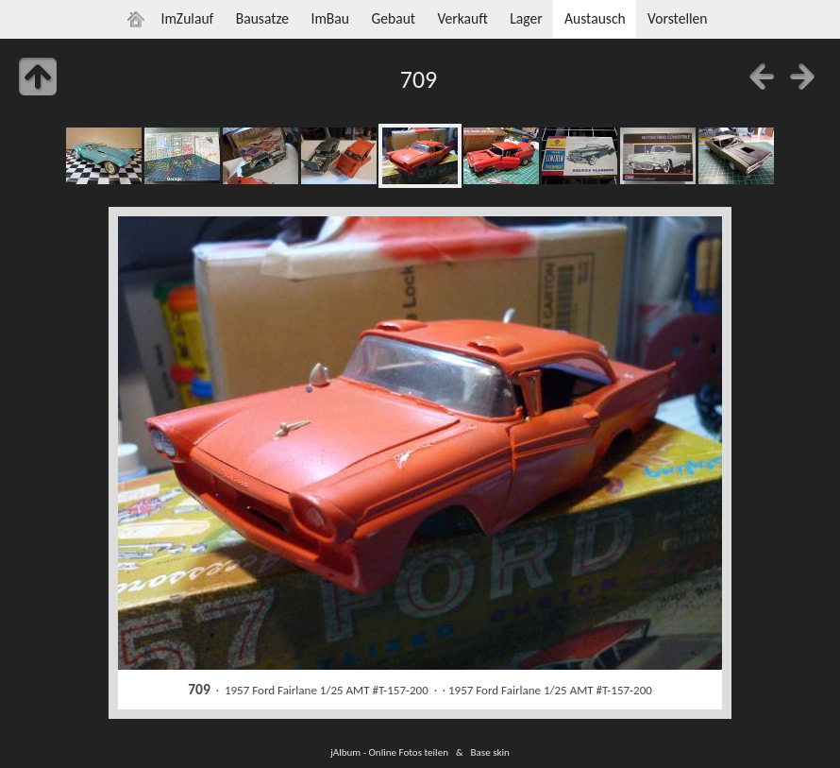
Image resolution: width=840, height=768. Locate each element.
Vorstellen (677, 18)
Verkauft (462, 18)
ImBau (330, 18)
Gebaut (393, 18)
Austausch (595, 18)
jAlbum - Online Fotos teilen (389, 752)
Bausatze (262, 18)
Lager (526, 18)
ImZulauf (186, 18)
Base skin (490, 752)
